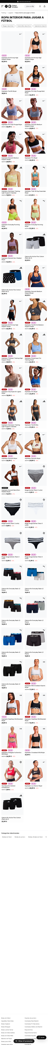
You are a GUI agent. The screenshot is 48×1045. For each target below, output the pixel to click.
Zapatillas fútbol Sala (7, 1021)
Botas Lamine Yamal (7, 1029)
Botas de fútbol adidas (8, 1032)
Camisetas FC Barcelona (32, 1024)
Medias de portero (20, 837)
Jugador (10, 12)
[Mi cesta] (44, 6)
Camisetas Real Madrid (31, 1021)
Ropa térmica (29, 1029)
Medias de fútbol (7, 837)
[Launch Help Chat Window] (41, 1037)
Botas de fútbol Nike (7, 1035)
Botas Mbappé (5, 1026)
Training (3, 12)
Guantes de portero (30, 1018)
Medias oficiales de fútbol (35, 837)
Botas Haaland (5, 1024)
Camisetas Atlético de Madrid (33, 1026)
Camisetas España (30, 1035)
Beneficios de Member (24, 1)
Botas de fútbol (5, 1018)
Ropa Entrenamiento (31, 1032)
